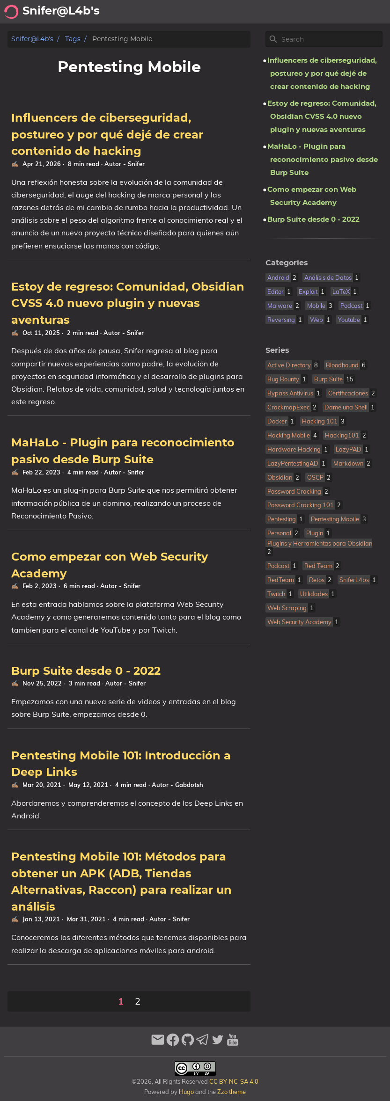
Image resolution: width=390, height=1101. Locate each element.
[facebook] (172, 1044)
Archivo (245, 11)
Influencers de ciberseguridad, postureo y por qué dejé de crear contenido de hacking (107, 135)
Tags (73, 39)
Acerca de (203, 11)
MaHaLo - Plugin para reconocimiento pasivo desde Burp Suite (322, 159)
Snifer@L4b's (32, 39)
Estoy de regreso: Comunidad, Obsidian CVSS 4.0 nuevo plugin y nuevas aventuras (127, 304)
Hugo (186, 1091)
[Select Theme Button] (168, 11)
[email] (157, 1044)
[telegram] (202, 1044)
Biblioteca (366, 11)
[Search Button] (144, 11)
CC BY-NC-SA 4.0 (233, 1081)
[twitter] (217, 1044)
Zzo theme (231, 1091)
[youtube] (232, 1044)
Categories (286, 263)
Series (277, 350)
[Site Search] (331, 39)
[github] (187, 1044)
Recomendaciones (303, 11)
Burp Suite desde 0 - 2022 (86, 671)
